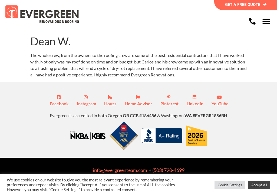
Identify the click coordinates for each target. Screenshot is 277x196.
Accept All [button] (259, 185)
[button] (266, 21)
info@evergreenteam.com (120, 170)
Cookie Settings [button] (230, 185)
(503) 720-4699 (168, 170)
